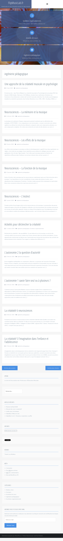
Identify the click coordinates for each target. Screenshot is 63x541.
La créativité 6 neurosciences (18, 314)
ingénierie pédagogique (22, 91)
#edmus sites (10, 493)
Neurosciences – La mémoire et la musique (26, 115)
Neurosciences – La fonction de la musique (26, 171)
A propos (8, 495)
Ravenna (28, 538)
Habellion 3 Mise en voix (12, 416)
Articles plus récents (53, 371)
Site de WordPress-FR (12, 478)
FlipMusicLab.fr (15, 3)
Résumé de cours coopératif (14, 412)
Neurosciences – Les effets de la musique (25, 143)
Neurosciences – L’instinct (17, 199)
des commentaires (12, 476)
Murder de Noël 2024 (12, 410)
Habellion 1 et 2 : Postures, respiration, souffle (19, 419)
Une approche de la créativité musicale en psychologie (31, 87)
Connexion (9, 471)
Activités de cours (11, 497)
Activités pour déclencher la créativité (23, 227)
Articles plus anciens (10, 371)
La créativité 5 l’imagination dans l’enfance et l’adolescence (26, 343)
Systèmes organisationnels (37, 231)
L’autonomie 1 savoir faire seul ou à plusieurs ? (28, 284)
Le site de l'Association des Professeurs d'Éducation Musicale (22, 383)
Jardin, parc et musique (12, 414)
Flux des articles (12, 473)
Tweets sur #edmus (10, 457)
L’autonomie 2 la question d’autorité (22, 256)
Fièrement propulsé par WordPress (11, 538)
